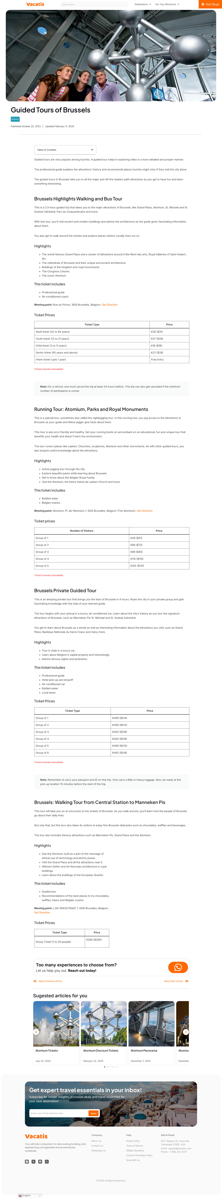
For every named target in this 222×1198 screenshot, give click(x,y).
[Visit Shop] (210, 4)
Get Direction (110, 304)
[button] (92, 150)
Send (93, 1113)
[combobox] (93, 4)
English (24, 1195)
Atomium (15, 119)
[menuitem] (142, 4)
